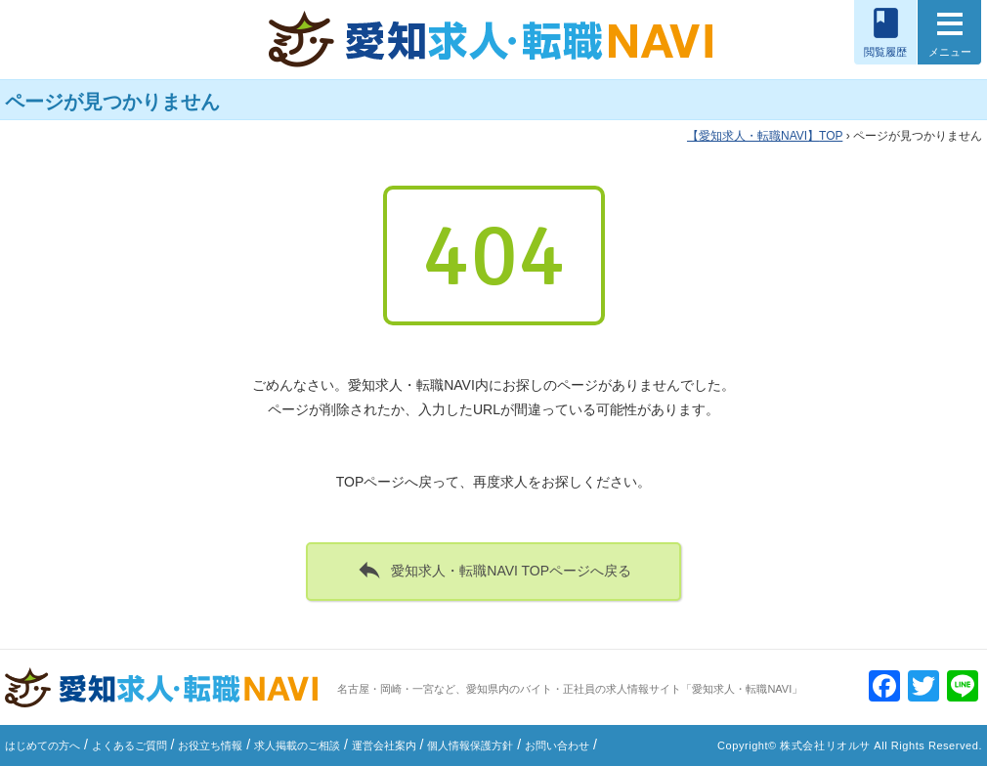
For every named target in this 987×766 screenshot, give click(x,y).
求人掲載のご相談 (297, 745)
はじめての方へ (42, 745)
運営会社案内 (384, 745)
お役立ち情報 (210, 745)
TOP (764, 136)
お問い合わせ (557, 745)
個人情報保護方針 (470, 745)
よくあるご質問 (129, 745)
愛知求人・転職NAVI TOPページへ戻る (493, 569)
